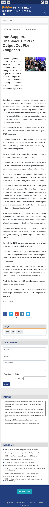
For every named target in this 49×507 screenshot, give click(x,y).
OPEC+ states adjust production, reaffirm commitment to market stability (23, 464)
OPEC (19, 332)
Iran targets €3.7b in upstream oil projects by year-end (22, 420)
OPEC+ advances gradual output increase (19, 444)
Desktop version (25, 476)
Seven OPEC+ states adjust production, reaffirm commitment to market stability (25, 453)
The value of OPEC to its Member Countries (19, 447)
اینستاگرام (46, 2)
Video (41, 487)
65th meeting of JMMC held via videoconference (20, 461)
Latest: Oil (8, 429)
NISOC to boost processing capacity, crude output (21, 434)
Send (6, 384)
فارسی (4, 2)
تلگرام (42, 2)
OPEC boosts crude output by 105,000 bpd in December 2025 (25, 409)
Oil (11, 20)
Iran (7, 332)
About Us (25, 490)
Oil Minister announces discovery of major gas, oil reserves (24, 401)
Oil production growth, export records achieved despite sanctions (23, 405)
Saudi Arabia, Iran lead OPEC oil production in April (21, 450)
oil (13, 332)
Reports (32, 487)
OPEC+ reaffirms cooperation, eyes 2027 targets (21, 441)
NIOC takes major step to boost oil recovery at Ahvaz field (24, 412)
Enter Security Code (11, 374)
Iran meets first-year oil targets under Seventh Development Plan (24, 416)
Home (5, 20)
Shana (24, 9)
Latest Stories (21, 487)
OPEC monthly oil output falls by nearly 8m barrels (21, 458)
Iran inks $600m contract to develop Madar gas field (22, 423)
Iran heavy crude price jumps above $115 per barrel (22, 437)
